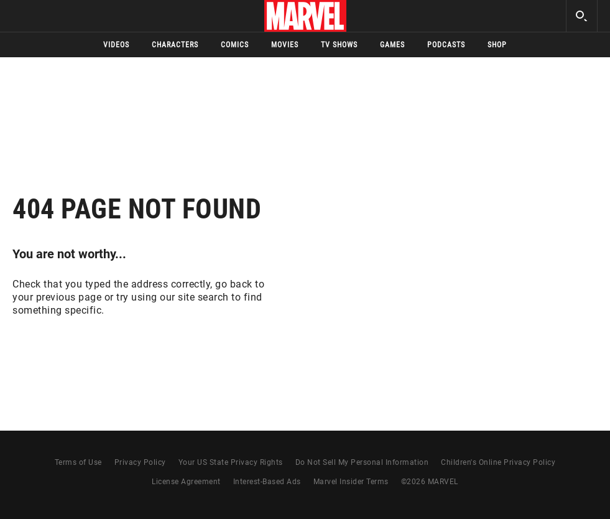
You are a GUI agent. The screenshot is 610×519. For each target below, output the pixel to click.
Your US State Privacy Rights (230, 462)
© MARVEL (429, 481)
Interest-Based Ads (267, 481)
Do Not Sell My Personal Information (362, 462)
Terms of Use (78, 462)
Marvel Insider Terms (351, 481)
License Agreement (186, 481)
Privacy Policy (140, 462)
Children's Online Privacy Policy (498, 462)
